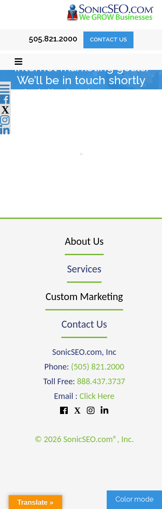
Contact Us (108, 39)
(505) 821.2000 (97, 366)
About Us (84, 241)
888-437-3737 (79, 132)
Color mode (134, 499)
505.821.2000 (53, 38)
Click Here (96, 396)
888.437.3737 (101, 381)
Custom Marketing (84, 296)
